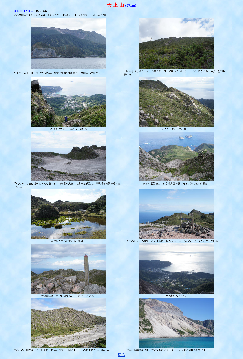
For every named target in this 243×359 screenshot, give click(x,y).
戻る (121, 355)
